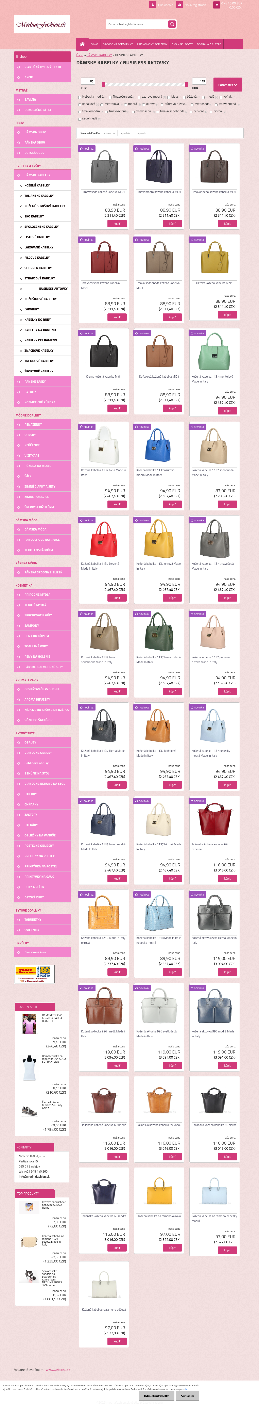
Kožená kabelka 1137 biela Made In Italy (103, 472)
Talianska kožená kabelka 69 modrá (103, 1216)
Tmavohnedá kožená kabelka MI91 (214, 192)
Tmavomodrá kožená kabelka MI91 (159, 192)
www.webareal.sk (58, 1369)
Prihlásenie (165, 4)
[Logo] (42, 24)
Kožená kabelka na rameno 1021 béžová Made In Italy (53, 1240)
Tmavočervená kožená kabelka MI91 (100, 285)
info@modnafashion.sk (34, 1176)
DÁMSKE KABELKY (99, 55)
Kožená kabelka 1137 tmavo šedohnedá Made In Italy (99, 659)
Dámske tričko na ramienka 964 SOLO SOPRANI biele (54, 1059)
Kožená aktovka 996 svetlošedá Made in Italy (156, 1034)
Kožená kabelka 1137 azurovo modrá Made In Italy (155, 472)
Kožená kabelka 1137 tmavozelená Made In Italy (158, 659)
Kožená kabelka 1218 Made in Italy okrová (103, 940)
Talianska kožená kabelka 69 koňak (159, 1125)
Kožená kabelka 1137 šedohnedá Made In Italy (213, 472)
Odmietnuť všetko (156, 1395)
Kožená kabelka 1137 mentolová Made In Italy (212, 379)
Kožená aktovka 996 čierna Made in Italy (214, 940)
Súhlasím (187, 1395)
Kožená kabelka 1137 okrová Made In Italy (158, 566)
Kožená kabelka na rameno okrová (159, 1216)
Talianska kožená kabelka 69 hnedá (104, 1125)
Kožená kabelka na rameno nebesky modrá (214, 1218)
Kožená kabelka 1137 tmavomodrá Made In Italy (103, 846)
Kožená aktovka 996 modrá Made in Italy (213, 1034)
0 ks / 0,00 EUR (231, 3)
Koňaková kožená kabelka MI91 (159, 376)
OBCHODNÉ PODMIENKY (118, 44)
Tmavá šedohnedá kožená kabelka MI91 (158, 285)
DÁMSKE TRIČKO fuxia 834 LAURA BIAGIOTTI (52, 1018)
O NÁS (95, 44)
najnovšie (142, 133)
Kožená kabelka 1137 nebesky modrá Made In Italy (211, 753)
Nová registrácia (195, 4)
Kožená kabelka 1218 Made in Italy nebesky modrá (158, 940)
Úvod (79, 55)
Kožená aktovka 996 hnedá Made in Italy (103, 1034)
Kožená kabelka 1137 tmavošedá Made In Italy (213, 566)
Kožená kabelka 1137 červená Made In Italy (100, 566)
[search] (172, 24)
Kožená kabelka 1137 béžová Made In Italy (158, 846)
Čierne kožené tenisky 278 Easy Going (52, 1105)
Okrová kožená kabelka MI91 (214, 283)
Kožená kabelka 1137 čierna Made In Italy (103, 753)
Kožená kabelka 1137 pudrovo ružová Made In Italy (211, 659)
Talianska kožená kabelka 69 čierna (214, 1125)
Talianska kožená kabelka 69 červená (210, 846)
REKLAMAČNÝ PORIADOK (152, 44)
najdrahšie (125, 133)
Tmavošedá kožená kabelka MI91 (104, 192)
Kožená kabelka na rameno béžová (104, 1309)
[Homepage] (84, 44)
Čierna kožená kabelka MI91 (104, 376)
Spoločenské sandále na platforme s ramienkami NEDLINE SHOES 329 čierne (52, 1278)
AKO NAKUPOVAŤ (182, 44)
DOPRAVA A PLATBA (209, 44)
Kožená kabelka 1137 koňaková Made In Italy (156, 753)
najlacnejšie (110, 133)
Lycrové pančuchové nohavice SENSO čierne (54, 1205)
